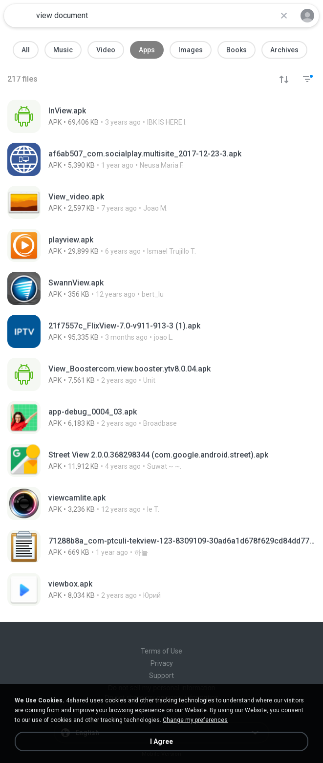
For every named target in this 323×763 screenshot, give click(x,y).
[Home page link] (18, 15)
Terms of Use (161, 651)
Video (105, 50)
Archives (284, 50)
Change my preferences (195, 720)
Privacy (162, 663)
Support (161, 675)
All (26, 50)
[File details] (115, 116)
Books (236, 50)
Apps (147, 50)
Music (63, 50)
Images (190, 50)
